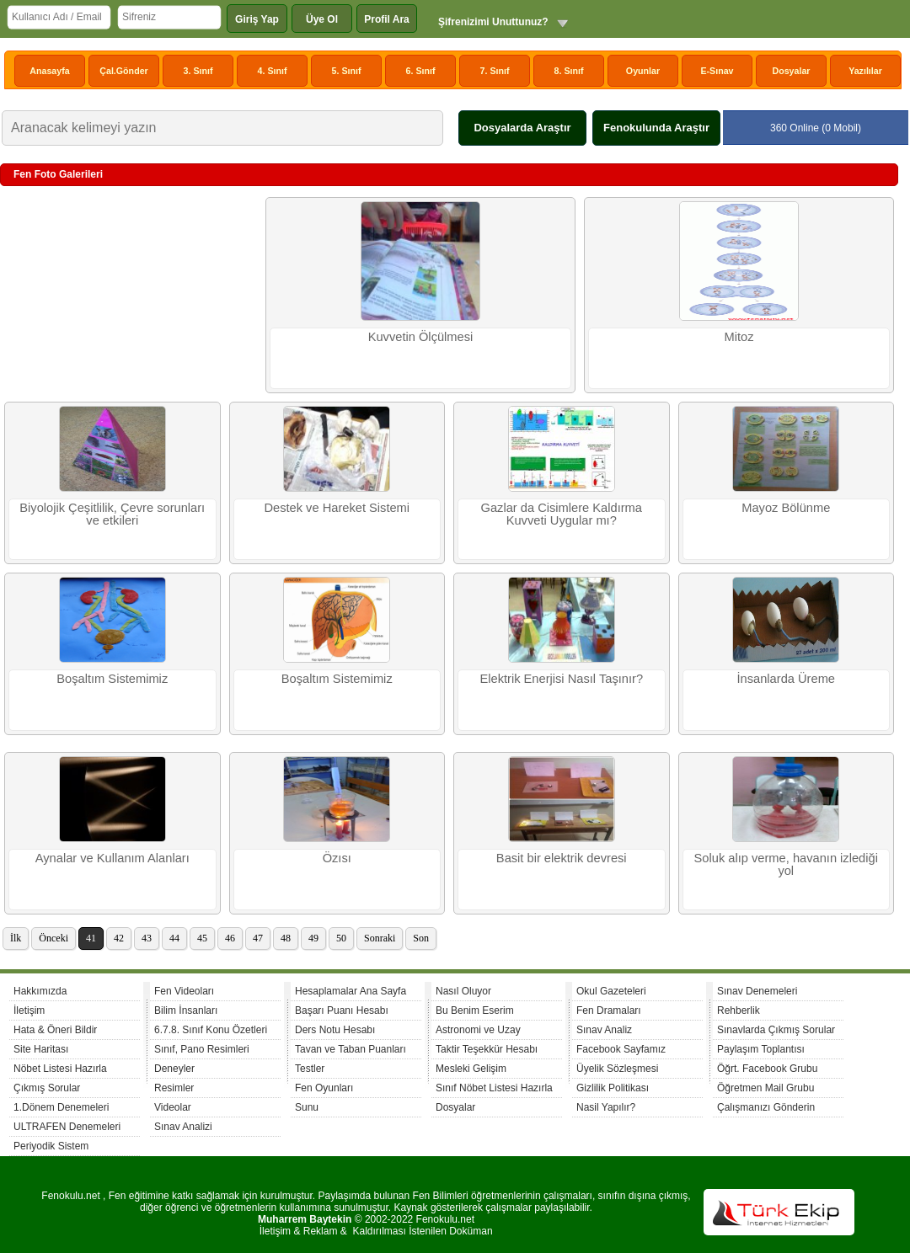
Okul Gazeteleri (611, 991)
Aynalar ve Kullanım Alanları (112, 858)
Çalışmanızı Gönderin (766, 1107)
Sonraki (379, 938)
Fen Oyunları (324, 1088)
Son (421, 938)
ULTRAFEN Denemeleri (66, 1127)
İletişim (29, 1010)
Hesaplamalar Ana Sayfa (350, 991)
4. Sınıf (272, 71)
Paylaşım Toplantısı (761, 1049)
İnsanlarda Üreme (786, 678)
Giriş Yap (257, 19)
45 (202, 938)
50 (341, 938)
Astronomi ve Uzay (478, 1030)
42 (119, 938)
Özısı (337, 858)
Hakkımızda (40, 991)
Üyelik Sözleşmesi (617, 1068)
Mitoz (738, 337)
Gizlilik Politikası (612, 1088)
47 (258, 938)
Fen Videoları (184, 991)
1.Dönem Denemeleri (61, 1107)
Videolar (172, 1107)
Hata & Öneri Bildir (55, 1030)
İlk (15, 938)
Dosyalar (791, 71)
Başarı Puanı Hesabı (341, 1010)
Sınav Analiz (604, 1030)
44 (174, 938)
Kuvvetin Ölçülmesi (421, 337)
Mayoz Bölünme (785, 508)
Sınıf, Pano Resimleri (201, 1049)
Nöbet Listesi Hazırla (60, 1068)
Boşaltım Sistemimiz (112, 678)
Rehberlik (738, 1010)
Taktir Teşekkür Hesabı (487, 1049)
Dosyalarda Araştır (522, 127)
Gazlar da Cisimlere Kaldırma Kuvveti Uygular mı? (561, 514)
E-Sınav (716, 71)
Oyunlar (643, 71)
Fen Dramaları (608, 1010)
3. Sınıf (198, 71)
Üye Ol (322, 19)
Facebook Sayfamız (621, 1049)
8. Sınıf (569, 71)
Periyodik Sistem (50, 1146)
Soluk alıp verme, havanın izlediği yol (786, 864)
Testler (309, 1068)
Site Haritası (40, 1049)
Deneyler (174, 1068)
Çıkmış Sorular (46, 1088)
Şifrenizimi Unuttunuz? (493, 22)
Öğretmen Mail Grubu (765, 1088)
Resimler (174, 1088)
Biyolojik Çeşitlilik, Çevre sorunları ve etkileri (112, 514)
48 (286, 938)
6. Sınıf (421, 71)
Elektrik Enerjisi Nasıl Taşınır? (561, 678)
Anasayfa (49, 71)
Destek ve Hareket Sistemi (337, 508)
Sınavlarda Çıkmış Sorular (776, 1030)
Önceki (53, 938)
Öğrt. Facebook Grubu (767, 1068)
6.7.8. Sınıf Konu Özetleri (210, 1030)
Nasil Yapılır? (605, 1107)
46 (230, 938)
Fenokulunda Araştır (656, 127)
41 (91, 938)
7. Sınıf (495, 71)
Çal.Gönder (123, 71)
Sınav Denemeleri (757, 991)
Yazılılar (865, 71)
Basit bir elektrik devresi (561, 858)
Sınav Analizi (183, 1127)
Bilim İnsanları (185, 1010)
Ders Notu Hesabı (335, 1030)
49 (313, 938)
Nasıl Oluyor (463, 991)
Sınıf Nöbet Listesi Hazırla (494, 1088)
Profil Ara (387, 19)
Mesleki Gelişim (471, 1068)
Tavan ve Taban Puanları (350, 1049)
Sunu (306, 1107)
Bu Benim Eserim (475, 1010)
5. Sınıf (346, 71)
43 (147, 938)
